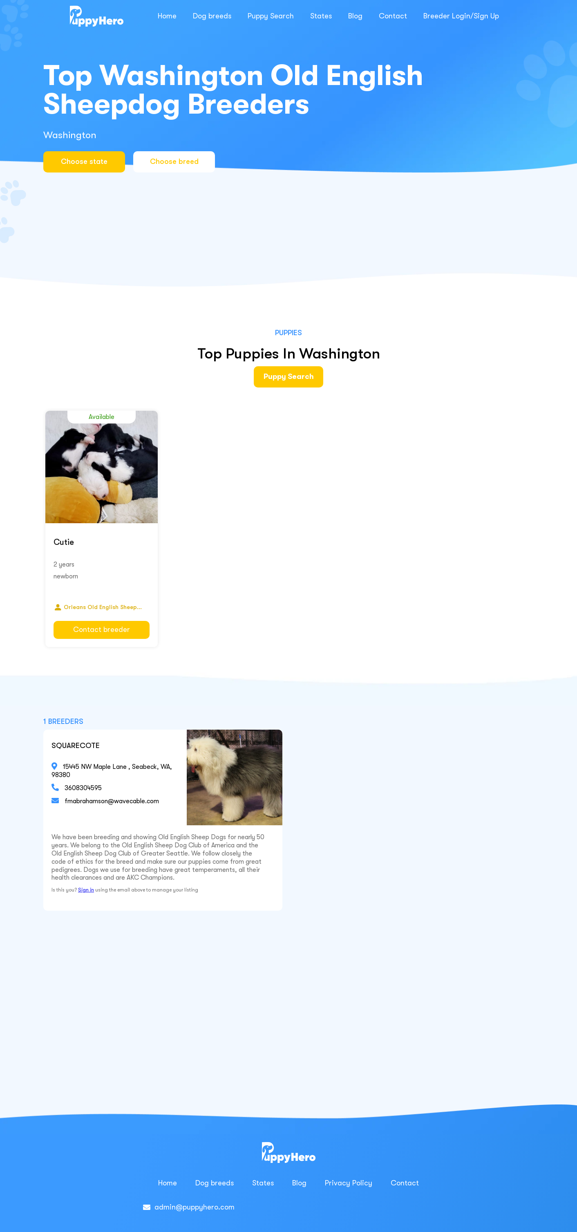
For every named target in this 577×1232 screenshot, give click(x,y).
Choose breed (174, 161)
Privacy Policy (348, 1183)
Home (167, 16)
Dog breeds (212, 16)
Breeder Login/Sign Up (461, 16)
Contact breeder (101, 629)
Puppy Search (271, 16)
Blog (355, 16)
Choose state (84, 161)
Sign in (86, 890)
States (321, 16)
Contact (393, 16)
